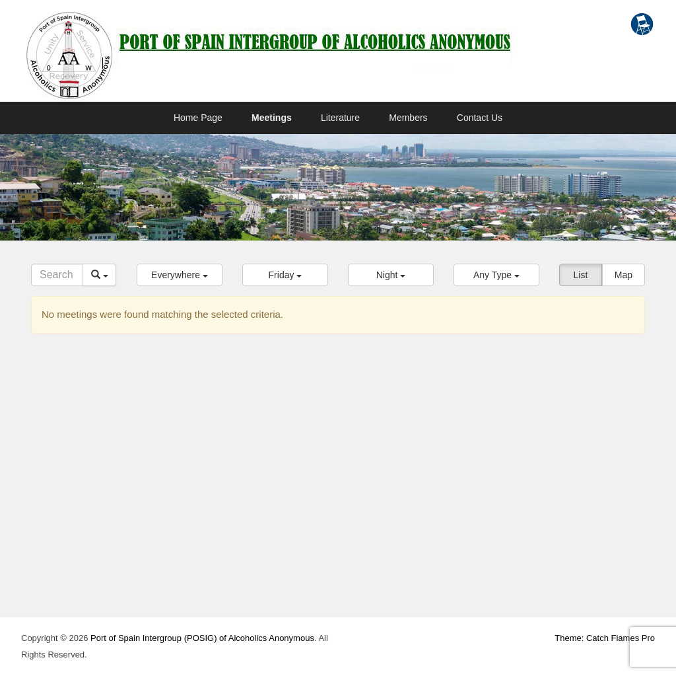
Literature (340, 117)
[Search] (57, 275)
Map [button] (623, 275)
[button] (179, 275)
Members (408, 117)
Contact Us (479, 117)
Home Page (198, 117)
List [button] (581, 275)
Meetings (272, 117)
